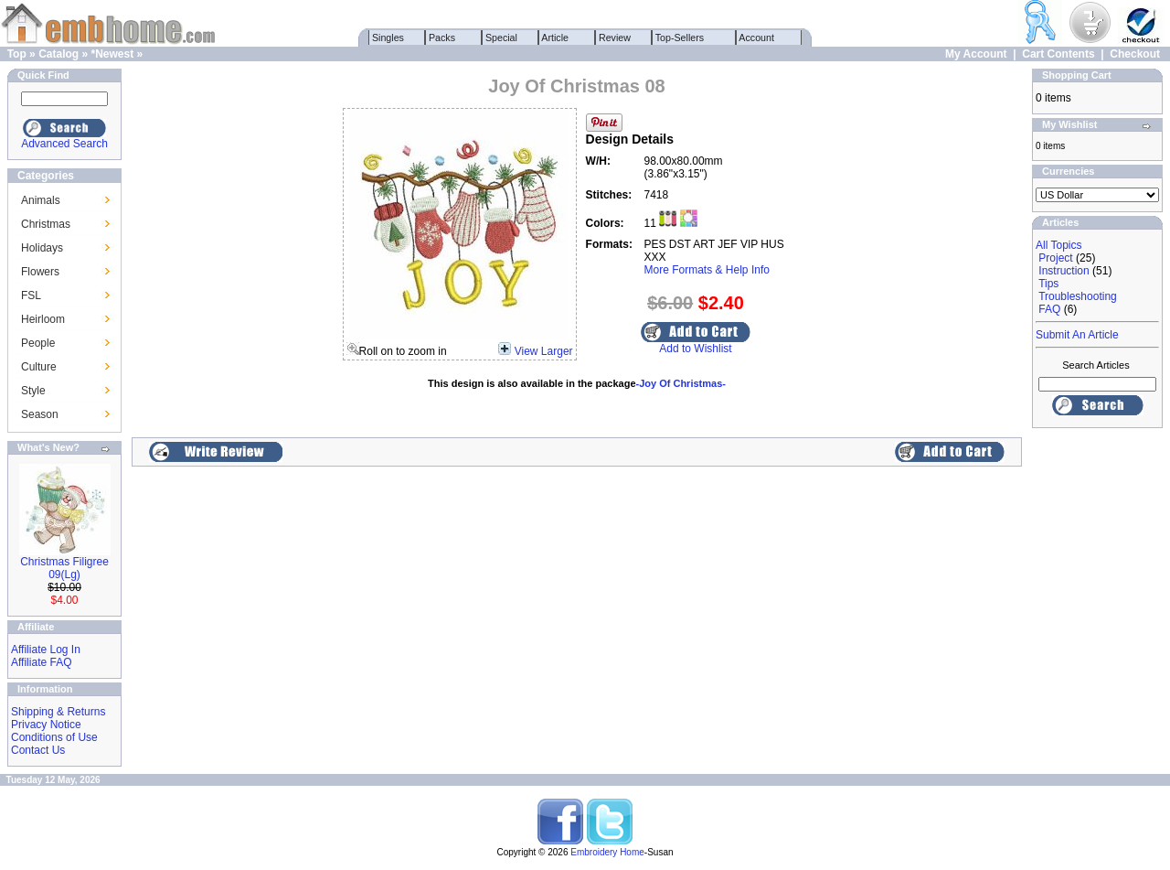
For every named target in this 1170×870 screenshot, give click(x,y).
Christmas (45, 224)
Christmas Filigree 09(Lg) (64, 568)
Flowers (40, 271)
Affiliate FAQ (41, 662)
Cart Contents (1058, 54)
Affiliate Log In (45, 649)
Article (555, 37)
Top (17, 54)
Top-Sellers (680, 37)
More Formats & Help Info (707, 269)
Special (501, 37)
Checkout (1135, 54)
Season (39, 414)
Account (757, 37)
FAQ (1049, 309)
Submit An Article (1077, 334)
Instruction (1063, 270)
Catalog (58, 54)
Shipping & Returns (58, 711)
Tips (1048, 283)
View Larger (544, 351)
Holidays (42, 248)
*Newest (111, 54)
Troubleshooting (1077, 296)
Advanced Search (64, 143)
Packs (442, 37)
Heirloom (43, 319)
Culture (39, 366)
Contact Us (38, 750)
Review (614, 37)
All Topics (1058, 245)
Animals (40, 200)
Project (1055, 258)
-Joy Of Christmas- (681, 383)
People (38, 343)
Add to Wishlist (695, 348)
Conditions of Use (54, 737)
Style (33, 390)
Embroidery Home (607, 852)
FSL (31, 295)
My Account (976, 54)
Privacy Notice (46, 724)
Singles (388, 37)
